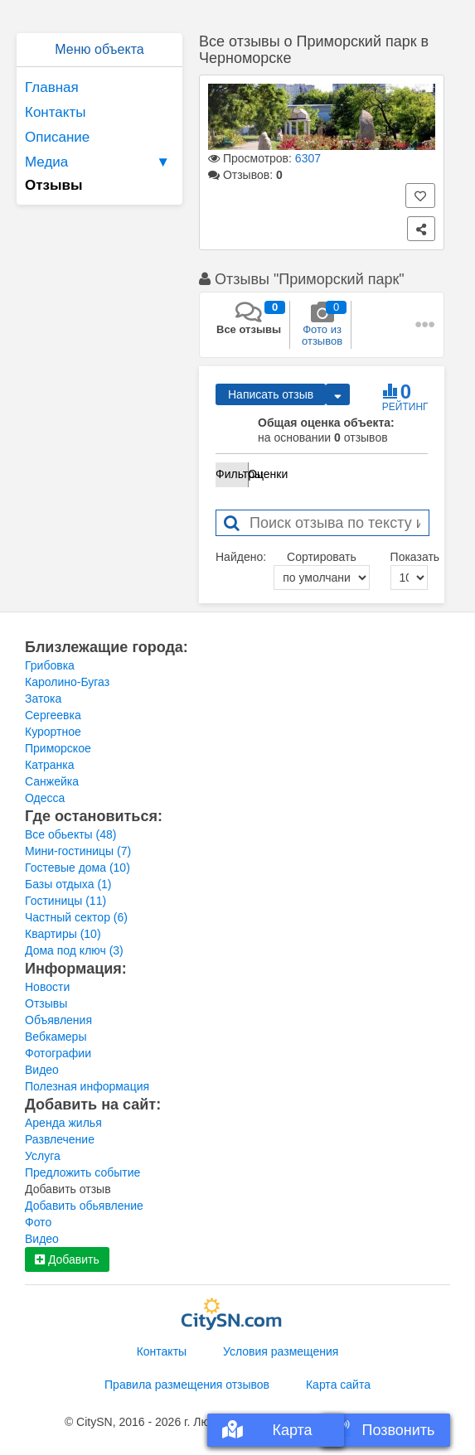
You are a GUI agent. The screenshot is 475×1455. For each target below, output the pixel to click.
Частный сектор (76, 917)
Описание (57, 137)
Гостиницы (65, 900)
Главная (52, 87)
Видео (42, 1069)
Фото (38, 1222)
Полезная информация (87, 1086)
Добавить (67, 1259)
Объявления (58, 1020)
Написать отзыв (270, 394)
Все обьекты (70, 834)
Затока (43, 698)
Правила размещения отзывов (186, 1384)
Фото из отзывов (322, 324)
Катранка (50, 764)
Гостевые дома (77, 867)
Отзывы (46, 1003)
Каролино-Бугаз (67, 682)
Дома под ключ (74, 950)
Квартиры (63, 933)
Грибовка (50, 665)
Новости (47, 986)
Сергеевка (53, 715)
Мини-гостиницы (78, 851)
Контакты (55, 112)
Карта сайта (338, 1384)
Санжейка (52, 781)
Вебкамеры (55, 1036)
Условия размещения (280, 1351)
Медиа (99, 162)
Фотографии (58, 1053)
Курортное (53, 731)
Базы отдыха (68, 884)
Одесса (45, 798)
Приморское (58, 748)
